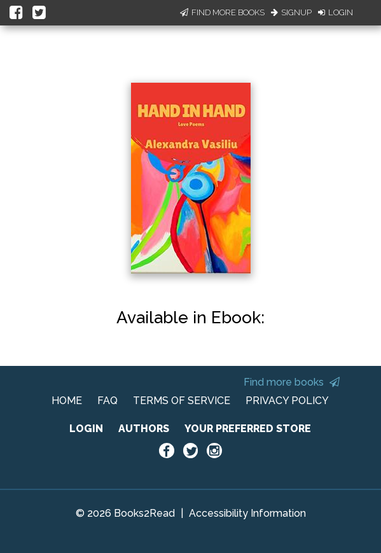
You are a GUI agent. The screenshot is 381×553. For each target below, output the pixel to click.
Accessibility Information (247, 513)
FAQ (107, 401)
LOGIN (86, 429)
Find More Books (222, 12)
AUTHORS (143, 429)
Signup (291, 12)
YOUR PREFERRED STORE (247, 429)
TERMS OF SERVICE (181, 401)
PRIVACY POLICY (287, 401)
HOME (67, 401)
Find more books (292, 382)
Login (335, 12)
